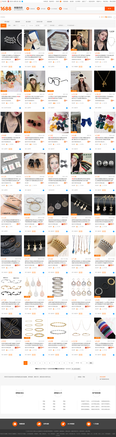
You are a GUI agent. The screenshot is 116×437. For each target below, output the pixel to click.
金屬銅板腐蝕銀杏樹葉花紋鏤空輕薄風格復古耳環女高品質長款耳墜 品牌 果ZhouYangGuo (34, 303)
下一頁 (71, 363)
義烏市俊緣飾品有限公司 (7, 141)
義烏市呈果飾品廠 (6, 59)
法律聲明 (56, 431)
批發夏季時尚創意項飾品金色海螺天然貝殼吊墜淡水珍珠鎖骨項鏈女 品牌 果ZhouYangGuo (104, 221)
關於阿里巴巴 (74, 431)
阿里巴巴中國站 (22, 433)
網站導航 (88, 431)
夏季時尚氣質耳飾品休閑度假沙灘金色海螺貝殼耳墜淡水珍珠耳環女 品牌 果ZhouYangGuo (81, 221)
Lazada (58, 435)
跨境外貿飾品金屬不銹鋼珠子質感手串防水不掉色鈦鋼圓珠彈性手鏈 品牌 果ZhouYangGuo (11, 344)
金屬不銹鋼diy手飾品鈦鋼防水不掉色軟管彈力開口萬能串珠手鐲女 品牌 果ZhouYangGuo (11, 303)
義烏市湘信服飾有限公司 (53, 141)
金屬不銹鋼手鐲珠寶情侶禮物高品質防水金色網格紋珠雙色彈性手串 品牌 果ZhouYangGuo (57, 303)
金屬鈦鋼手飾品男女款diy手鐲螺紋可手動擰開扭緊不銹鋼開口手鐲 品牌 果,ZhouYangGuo (34, 221)
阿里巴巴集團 (3, 433)
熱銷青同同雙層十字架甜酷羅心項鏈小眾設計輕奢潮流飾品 (104, 97)
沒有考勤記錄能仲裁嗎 (97, 404)
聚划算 (44, 433)
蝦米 (67, 433)
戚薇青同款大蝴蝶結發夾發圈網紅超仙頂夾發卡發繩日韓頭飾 (104, 138)
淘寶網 (36, 433)
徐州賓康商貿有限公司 (53, 183)
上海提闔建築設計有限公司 (88, 404)
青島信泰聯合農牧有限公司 (108, 409)
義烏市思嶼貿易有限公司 (77, 100)
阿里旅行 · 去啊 (55, 433)
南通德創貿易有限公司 (107, 401)
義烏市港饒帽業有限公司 (30, 100)
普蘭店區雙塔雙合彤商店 (97, 409)
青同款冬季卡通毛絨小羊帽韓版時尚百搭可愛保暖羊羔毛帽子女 (81, 56)
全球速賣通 (30, 433)
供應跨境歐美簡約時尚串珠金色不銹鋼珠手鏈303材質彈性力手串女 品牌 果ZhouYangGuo (57, 262)
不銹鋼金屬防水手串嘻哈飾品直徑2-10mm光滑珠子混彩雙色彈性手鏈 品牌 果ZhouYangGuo (34, 344)
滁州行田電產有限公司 (107, 404)
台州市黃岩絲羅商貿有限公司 (98, 401)
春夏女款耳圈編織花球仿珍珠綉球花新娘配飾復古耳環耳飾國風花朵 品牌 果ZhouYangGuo (57, 56)
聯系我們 (82, 431)
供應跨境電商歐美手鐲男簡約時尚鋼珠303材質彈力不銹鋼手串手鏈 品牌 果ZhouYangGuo (104, 262)
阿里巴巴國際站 (12, 433)
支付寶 (95, 433)
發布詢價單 (103, 377)
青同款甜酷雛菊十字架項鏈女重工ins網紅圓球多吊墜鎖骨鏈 (104, 56)
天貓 (40, 433)
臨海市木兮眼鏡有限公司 (30, 59)
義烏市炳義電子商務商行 (7, 183)
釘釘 (103, 433)
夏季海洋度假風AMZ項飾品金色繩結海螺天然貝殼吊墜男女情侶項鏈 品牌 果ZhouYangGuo (81, 262)
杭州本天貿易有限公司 (7, 100)
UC (91, 433)
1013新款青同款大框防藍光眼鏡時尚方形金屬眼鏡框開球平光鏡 (34, 56)
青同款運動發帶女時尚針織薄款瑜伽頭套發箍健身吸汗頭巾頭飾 (81, 179)
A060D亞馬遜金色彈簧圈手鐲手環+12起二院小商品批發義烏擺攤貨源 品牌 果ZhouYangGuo (11, 221)
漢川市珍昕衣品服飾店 (100, 59)
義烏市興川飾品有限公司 (100, 141)
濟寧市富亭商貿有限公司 (87, 406)
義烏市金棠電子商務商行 (53, 59)
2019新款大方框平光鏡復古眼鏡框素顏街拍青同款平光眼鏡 (57, 97)
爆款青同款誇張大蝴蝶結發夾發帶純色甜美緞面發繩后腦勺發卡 (57, 138)
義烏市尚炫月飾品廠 (30, 141)
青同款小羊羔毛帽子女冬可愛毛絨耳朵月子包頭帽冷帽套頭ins (81, 97)
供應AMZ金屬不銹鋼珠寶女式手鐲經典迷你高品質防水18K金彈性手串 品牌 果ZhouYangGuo (57, 344)
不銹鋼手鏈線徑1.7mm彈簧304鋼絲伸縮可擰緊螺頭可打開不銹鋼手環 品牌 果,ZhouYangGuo (104, 303)
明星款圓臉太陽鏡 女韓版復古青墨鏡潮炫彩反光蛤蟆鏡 (11, 97)
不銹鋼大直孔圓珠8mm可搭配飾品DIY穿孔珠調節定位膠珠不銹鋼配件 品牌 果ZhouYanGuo (11, 56)
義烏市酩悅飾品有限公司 (77, 141)
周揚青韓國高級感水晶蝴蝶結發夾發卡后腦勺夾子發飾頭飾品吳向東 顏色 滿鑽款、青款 (34, 179)
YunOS (78, 433)
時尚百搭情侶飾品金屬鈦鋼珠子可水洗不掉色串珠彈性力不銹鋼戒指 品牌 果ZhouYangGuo (11, 262)
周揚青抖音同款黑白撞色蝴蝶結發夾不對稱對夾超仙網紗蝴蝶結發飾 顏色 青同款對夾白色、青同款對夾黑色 (57, 179)
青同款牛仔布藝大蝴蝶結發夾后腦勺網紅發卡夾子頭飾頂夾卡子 (81, 138)
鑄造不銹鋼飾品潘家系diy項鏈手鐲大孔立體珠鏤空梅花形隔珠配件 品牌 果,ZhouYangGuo (104, 179)
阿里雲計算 (72, 433)
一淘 (48, 433)
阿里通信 (83, 433)
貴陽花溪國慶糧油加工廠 (87, 409)
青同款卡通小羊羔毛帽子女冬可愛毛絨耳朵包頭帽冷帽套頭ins (34, 97)
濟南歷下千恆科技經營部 (87, 401)
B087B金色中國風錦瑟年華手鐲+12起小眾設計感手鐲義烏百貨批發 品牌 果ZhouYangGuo (11, 179)
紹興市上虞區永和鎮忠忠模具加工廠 (100, 406)
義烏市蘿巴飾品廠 (76, 183)
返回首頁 (68, 368)
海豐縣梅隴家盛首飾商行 (100, 100)
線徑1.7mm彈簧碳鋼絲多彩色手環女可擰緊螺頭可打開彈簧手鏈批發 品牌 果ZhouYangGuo (104, 344)
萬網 (88, 433)
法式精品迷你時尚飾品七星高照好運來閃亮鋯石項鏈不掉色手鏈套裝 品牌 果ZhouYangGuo (81, 344)
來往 (99, 433)
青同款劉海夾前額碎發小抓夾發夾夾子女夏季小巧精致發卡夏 (34, 138)
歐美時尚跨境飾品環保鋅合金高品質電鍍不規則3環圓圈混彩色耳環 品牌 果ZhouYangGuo (81, 303)
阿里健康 (107, 433)
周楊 (84, 377)
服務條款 (62, 431)
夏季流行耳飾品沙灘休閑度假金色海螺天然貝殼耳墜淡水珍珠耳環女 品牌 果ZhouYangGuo (34, 262)
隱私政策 (68, 431)
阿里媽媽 (62, 433)
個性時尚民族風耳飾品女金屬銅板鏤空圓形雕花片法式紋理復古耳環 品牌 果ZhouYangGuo (57, 221)
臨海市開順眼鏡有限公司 (53, 100)
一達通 (113, 433)
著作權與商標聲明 (48, 431)
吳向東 (26, 183)
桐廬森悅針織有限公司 (77, 59)
